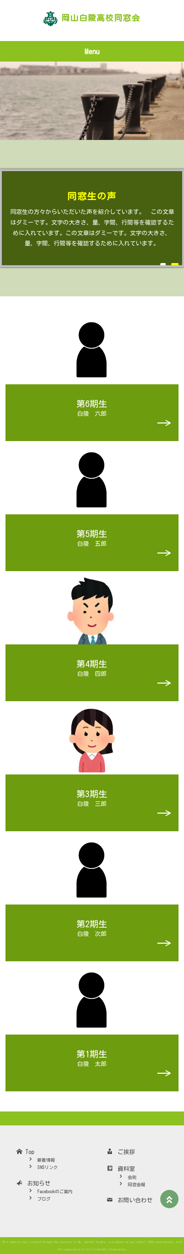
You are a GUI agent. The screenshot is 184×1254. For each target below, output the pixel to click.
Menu (92, 51)
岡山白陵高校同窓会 (100, 18)
